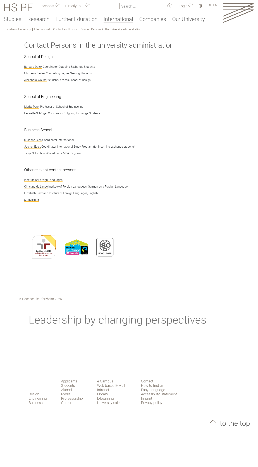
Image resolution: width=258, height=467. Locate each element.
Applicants (69, 381)
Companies (152, 19)
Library (102, 394)
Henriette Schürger (35, 113)
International (118, 19)
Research (38, 19)
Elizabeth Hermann (36, 193)
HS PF (18, 7)
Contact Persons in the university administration (111, 29)
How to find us (152, 385)
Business (36, 403)
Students (68, 385)
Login (183, 6)
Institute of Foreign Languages (43, 180)
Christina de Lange (36, 186)
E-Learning (105, 398)
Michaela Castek (34, 73)
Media (66, 394)
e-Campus (105, 381)
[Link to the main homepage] (238, 13)
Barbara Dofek (33, 66)
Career (66, 403)
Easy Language (153, 390)
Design (34, 394)
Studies (12, 19)
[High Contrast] (200, 5)
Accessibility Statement (159, 394)
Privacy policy (151, 403)
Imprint (146, 398)
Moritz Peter (31, 106)
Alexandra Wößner (35, 80)
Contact (147, 381)
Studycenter (31, 200)
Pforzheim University (18, 29)
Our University (188, 19)
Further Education (76, 19)
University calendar (112, 403)
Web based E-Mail (111, 385)
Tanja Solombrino (35, 153)
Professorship (72, 398)
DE (210, 5)
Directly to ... (75, 6)
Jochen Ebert (32, 146)
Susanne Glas (33, 140)
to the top (234, 423)
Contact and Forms (65, 29)
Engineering (38, 398)
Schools (48, 6)
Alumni (66, 390)
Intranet (103, 390)
